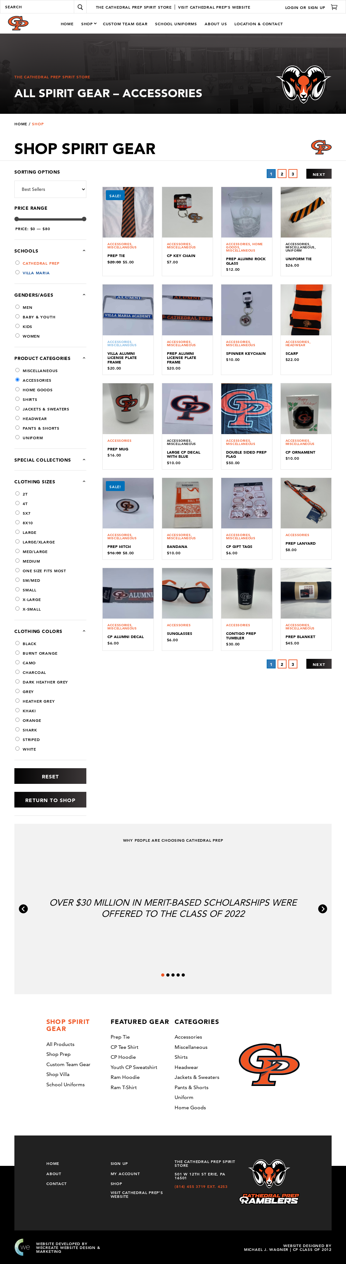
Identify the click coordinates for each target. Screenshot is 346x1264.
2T (21, 493)
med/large (31, 551)
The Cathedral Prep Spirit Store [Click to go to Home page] (134, 6)
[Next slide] (322, 908)
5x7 (22, 513)
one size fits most (40, 570)
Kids (23, 326)
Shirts (26, 399)
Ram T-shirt (124, 1087)
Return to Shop (50, 800)
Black (25, 643)
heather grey (35, 701)
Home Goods (34, 389)
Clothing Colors (38, 631)
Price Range (31, 208)
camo (25, 662)
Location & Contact (258, 23)
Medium (27, 561)
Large (25, 532)
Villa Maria (32, 272)
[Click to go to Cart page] (332, 6)
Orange (28, 720)
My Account (125, 1173)
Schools (40, 251)
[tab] (162, 975)
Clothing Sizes (34, 482)
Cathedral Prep (37, 263)
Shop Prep (58, 1054)
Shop (87, 23)
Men (23, 307)
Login (292, 7)
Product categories (50, 358)
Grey (24, 691)
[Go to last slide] (23, 908)
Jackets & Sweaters (42, 408)
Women (27, 336)
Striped (27, 739)
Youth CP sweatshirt (134, 1067)
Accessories (33, 380)
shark (26, 729)
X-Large (28, 599)
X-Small (28, 609)
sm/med (27, 580)
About (53, 1173)
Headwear (31, 418)
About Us (216, 23)
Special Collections (50, 460)
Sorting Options (37, 172)
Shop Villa (57, 1074)
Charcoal (30, 672)
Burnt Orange (36, 653)
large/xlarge (35, 541)
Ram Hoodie (125, 1077)
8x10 (24, 522)
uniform (29, 437)
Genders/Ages (50, 295)
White (25, 749)
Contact (56, 1183)
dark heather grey (41, 681)
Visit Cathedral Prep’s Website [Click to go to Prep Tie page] (214, 6)
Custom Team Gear (125, 23)
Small (25, 589)
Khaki (25, 710)
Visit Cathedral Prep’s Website (137, 1194)
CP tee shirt (124, 1047)
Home (67, 23)
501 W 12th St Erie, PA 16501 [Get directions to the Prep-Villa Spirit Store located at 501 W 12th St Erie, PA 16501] (200, 1175)
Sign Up (316, 7)
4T (21, 503)
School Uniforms (176, 23)
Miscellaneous (36, 370)
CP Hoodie (123, 1057)
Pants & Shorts (37, 428)
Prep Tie (120, 1037)
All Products (60, 1044)
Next (319, 174)
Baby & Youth (35, 316)
